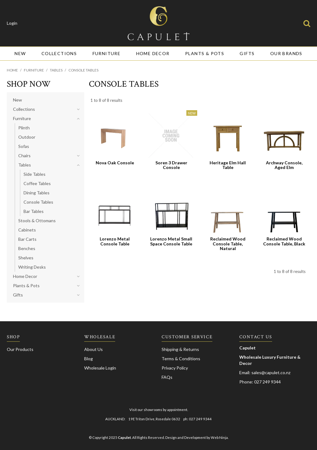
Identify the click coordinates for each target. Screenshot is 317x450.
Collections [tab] (24, 109)
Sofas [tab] (23, 146)
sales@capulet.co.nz (270, 372)
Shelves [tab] (25, 257)
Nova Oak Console (115, 162)
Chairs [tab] (24, 155)
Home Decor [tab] (25, 276)
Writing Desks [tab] (32, 267)
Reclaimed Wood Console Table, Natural (227, 243)
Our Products (20, 349)
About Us (93, 349)
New (20, 53)
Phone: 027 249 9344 (260, 381)
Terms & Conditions (181, 358)
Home (12, 70)
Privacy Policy (175, 367)
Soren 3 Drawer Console (171, 165)
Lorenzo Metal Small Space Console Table (171, 241)
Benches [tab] (26, 248)
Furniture (107, 53)
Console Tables (38, 202)
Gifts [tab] (18, 294)
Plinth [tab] (24, 127)
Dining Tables (37, 192)
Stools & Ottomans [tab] (37, 220)
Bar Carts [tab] (27, 239)
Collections (59, 53)
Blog (88, 358)
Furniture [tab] (22, 118)
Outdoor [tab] (26, 137)
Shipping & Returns (180, 349)
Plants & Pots (204, 53)
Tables (56, 70)
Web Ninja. (219, 437)
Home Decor (153, 53)
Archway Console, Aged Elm (284, 165)
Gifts (247, 53)
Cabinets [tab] (27, 229)
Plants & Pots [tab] (26, 285)
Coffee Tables (37, 183)
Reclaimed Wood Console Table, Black (284, 241)
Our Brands (286, 53)
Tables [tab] (24, 164)
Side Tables (35, 174)
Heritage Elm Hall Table (228, 165)
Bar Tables (34, 211)
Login (12, 23)
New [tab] (17, 99)
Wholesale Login (100, 367)
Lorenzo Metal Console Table (115, 241)
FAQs (167, 377)
